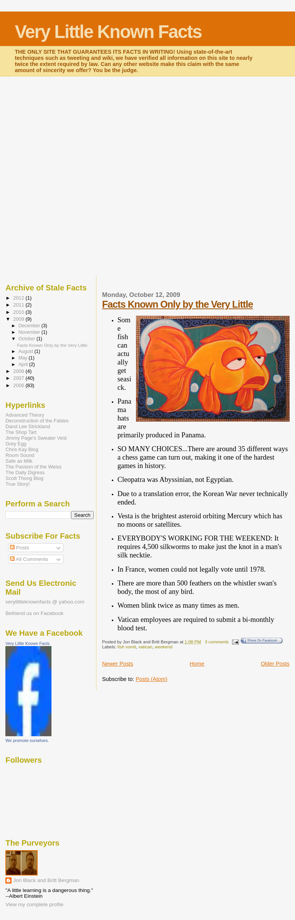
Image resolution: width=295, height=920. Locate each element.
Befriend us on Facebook (34, 613)
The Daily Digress (25, 472)
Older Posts (275, 664)
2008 (19, 371)
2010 (19, 312)
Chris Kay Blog (21, 449)
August (26, 351)
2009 (19, 319)
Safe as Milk (18, 461)
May (23, 358)
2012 (19, 298)
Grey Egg (15, 444)
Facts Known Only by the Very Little (177, 304)
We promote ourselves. (27, 740)
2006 (19, 385)
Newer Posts (117, 664)
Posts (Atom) (151, 679)
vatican (145, 647)
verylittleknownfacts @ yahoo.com (44, 602)
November (29, 332)
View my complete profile (34, 904)
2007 (19, 378)
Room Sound (19, 455)
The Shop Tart (20, 432)
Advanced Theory (24, 415)
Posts (19, 548)
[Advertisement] (147, 127)
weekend (163, 647)
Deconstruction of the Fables (36, 421)
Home (197, 664)
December (29, 325)
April (23, 364)
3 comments (217, 642)
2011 (19, 305)
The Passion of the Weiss (33, 467)
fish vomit (127, 647)
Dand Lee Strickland (27, 426)
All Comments (29, 559)
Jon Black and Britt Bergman (46, 880)
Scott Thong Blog (24, 478)
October (27, 338)
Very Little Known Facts (108, 31)
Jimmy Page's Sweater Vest (35, 438)
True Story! (17, 484)
